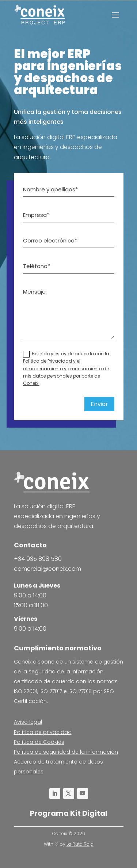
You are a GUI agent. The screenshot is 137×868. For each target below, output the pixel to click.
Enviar (99, 404)
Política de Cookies (39, 742)
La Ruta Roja (80, 844)
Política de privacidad (43, 732)
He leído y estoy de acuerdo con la (66, 369)
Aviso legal (28, 722)
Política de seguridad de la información (66, 752)
